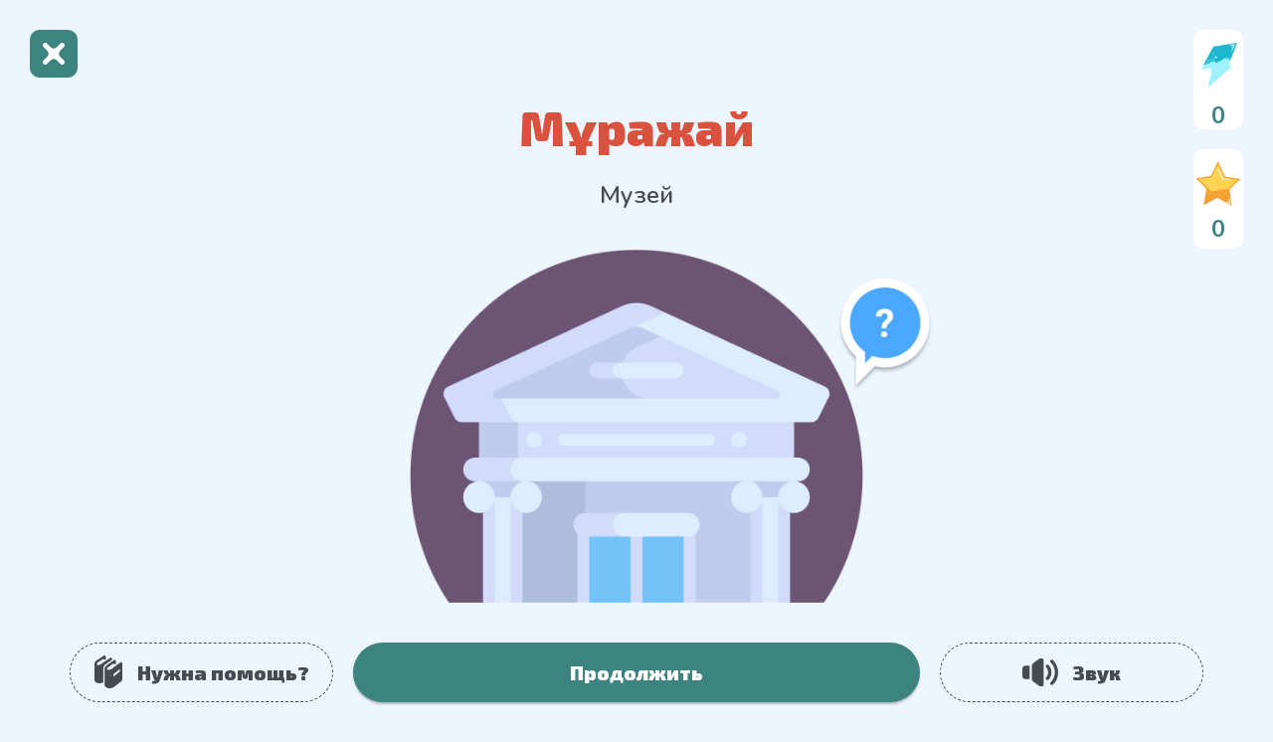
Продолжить (636, 672)
